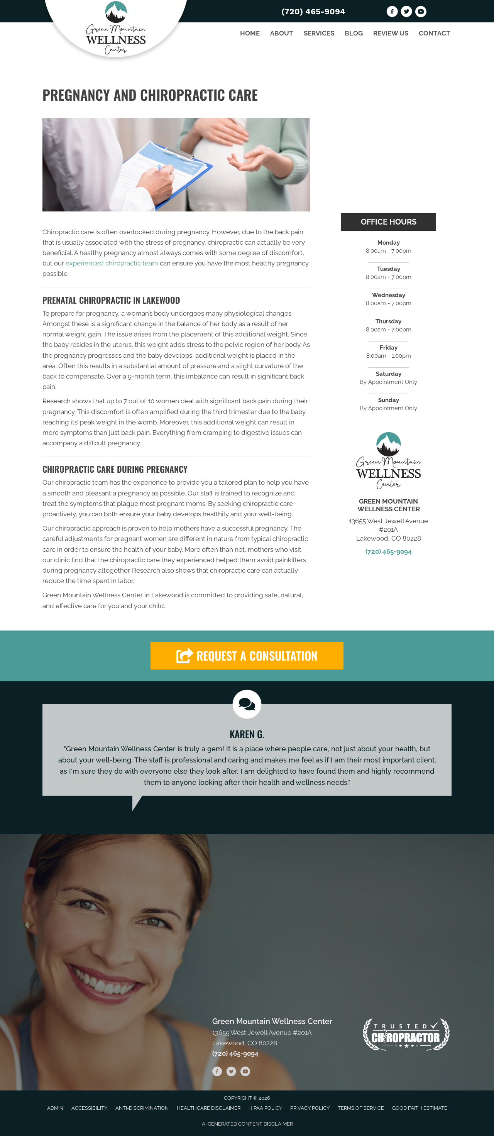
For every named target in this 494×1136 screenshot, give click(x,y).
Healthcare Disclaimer (208, 1108)
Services (319, 33)
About (281, 33)
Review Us (390, 33)
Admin (55, 1108)
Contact (434, 33)
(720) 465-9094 (313, 11)
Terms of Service (361, 1108)
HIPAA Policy (265, 1108)
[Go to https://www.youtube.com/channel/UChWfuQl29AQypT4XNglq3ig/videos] (420, 13)
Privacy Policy (310, 1108)
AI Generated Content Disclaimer (247, 1124)
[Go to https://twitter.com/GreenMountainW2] (406, 13)
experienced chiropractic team (112, 263)
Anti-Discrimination (142, 1108)
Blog (354, 33)
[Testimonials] (247, 750)
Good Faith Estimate (419, 1108)
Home (250, 33)
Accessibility (89, 1108)
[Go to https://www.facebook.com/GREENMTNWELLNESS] (392, 13)
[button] (247, 655)
